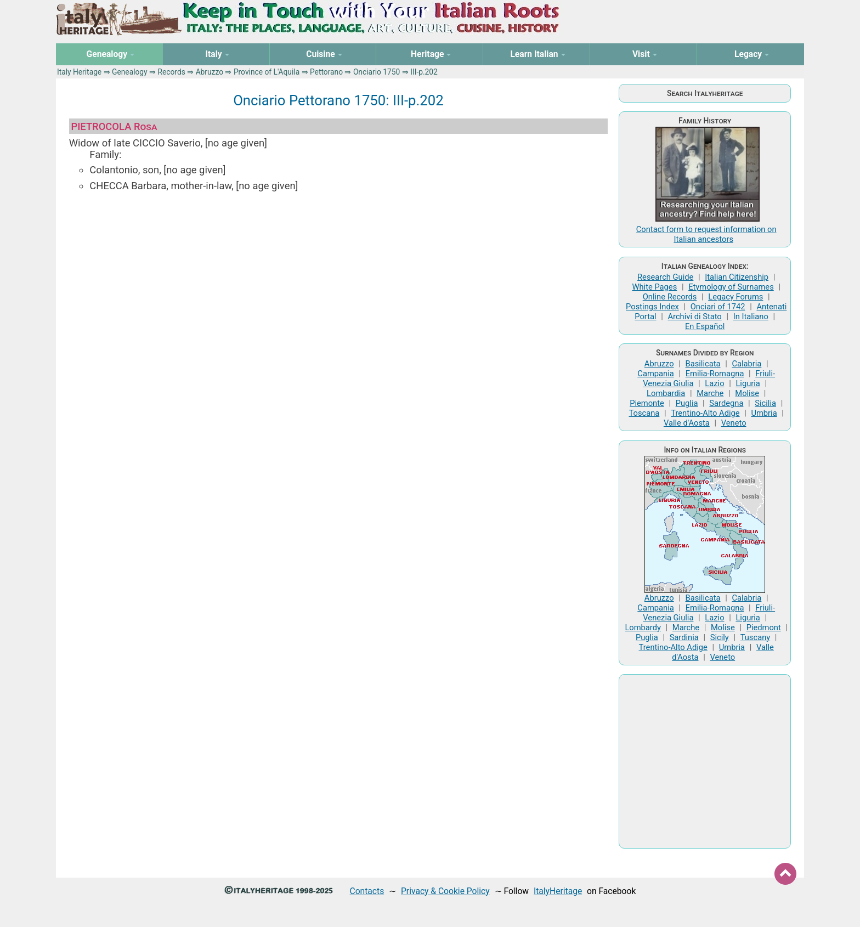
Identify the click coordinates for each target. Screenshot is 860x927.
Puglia (687, 403)
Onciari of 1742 (718, 307)
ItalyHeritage (558, 891)
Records (171, 71)
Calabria (746, 364)
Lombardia (666, 393)
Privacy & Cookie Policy (445, 891)
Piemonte (647, 403)
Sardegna (726, 403)
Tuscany (755, 637)
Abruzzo (209, 71)
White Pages (654, 287)
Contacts (367, 891)
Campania (655, 373)
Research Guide (665, 277)
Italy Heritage (79, 71)
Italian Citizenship (736, 277)
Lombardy (643, 627)
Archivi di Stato (694, 316)
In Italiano (750, 316)
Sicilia (765, 403)
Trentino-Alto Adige (705, 413)
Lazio (714, 383)
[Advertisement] (338, 283)
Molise (747, 393)
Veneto (733, 423)
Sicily (719, 637)
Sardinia (684, 637)
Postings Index (652, 307)
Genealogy (130, 71)
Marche (710, 393)
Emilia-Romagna (715, 373)
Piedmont (763, 627)
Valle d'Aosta (687, 423)
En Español (705, 326)
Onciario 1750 (376, 71)
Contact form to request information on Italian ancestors (706, 234)
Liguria (747, 383)
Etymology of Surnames (731, 287)
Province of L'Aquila (266, 71)
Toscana (644, 413)
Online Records (670, 297)
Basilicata (703, 364)
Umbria (764, 413)
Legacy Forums (735, 297)
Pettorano (326, 71)
